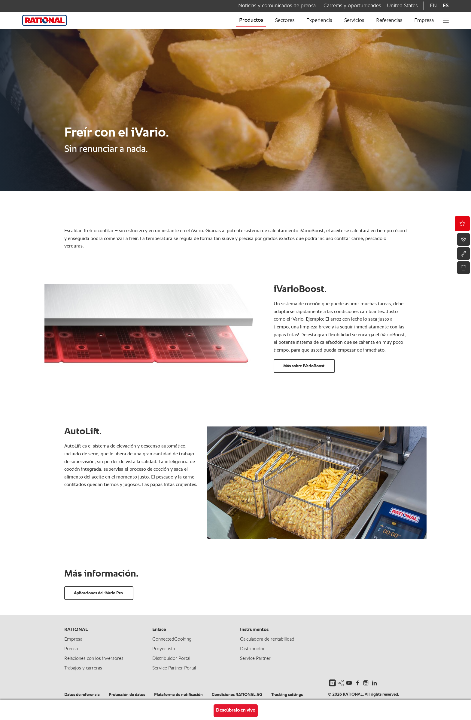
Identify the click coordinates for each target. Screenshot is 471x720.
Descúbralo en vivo (235, 710)
